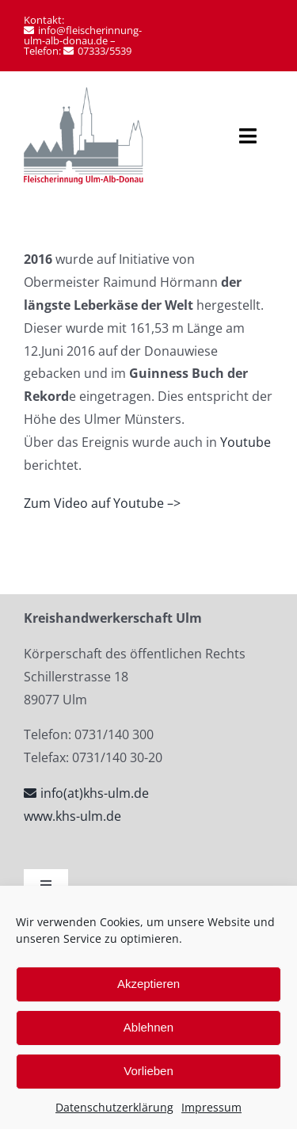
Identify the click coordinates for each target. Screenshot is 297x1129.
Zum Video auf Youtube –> (102, 503)
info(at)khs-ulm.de (94, 793)
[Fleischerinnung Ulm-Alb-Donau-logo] (83, 93)
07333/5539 (104, 51)
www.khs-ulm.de (72, 816)
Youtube (245, 442)
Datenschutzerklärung (114, 1107)
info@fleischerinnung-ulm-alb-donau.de (83, 35)
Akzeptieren (148, 983)
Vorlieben (148, 1071)
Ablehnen (148, 1027)
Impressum (211, 1107)
